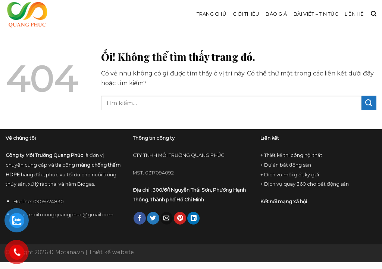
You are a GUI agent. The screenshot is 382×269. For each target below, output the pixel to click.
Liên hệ (354, 14)
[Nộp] (368, 103)
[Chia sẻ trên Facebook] (140, 218)
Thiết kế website (111, 252)
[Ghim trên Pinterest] (180, 218)
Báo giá (276, 14)
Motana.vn (69, 252)
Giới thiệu (246, 14)
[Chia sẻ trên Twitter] (153, 218)
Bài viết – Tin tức (316, 14)
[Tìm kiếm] (373, 14)
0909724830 (48, 201)
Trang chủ (211, 14)
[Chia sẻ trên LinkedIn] (193, 218)
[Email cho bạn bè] (166, 218)
